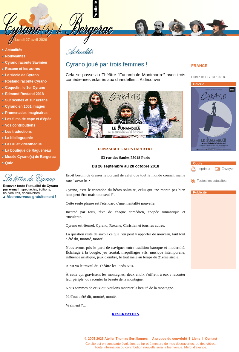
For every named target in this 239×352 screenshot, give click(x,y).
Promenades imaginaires (26, 113)
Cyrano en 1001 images (25, 106)
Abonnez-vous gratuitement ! (31, 197)
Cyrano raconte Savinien (26, 62)
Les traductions (18, 131)
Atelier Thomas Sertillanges (126, 338)
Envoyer (228, 168)
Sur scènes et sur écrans (26, 100)
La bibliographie (19, 138)
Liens (196, 338)
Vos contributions (20, 125)
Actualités (13, 50)
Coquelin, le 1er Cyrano (25, 88)
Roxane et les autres (22, 69)
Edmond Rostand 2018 (24, 94)
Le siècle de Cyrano (22, 75)
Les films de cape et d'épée (28, 119)
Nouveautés (15, 56)
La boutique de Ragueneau (28, 150)
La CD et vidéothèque (23, 144)
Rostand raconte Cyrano (26, 81)
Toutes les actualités (211, 180)
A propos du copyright (169, 338)
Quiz (9, 163)
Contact (211, 338)
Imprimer (203, 168)
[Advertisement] (30, 222)
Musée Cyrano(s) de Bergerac (30, 157)
